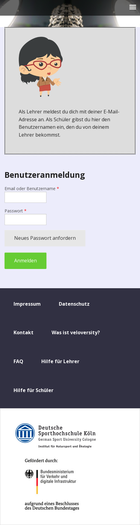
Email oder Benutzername (32, 188)
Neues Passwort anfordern (45, 238)
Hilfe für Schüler (33, 390)
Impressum (27, 304)
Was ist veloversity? (76, 332)
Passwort (16, 211)
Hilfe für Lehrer (60, 361)
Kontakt (23, 332)
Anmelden (25, 260)
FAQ (18, 361)
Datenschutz (74, 304)
